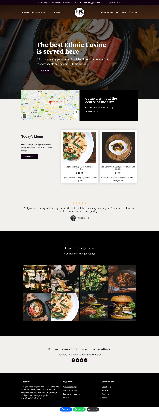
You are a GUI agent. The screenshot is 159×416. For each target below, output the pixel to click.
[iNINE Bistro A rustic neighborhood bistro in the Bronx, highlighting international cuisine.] (79, 12)
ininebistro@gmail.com (91, 3)
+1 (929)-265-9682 (114, 3)
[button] (44, 12)
